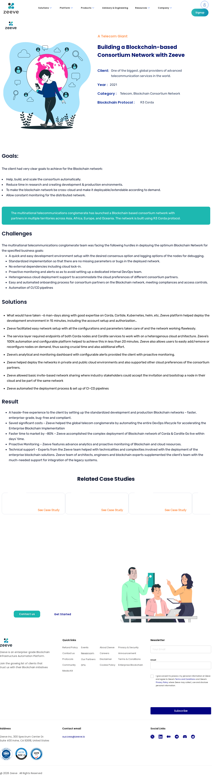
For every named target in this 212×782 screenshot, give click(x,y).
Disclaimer (106, 659)
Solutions (45, 8)
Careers (104, 653)
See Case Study (48, 510)
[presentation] (177, 705)
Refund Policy (70, 647)
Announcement (127, 653)
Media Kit (67, 670)
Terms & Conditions (129, 659)
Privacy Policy (162, 682)
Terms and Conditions (185, 679)
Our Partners (88, 659)
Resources (142, 8)
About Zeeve (107, 647)
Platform (66, 8)
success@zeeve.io (73, 736)
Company (165, 8)
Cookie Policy (107, 665)
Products (87, 8)
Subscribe (181, 711)
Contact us (68, 653)
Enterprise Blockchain (130, 665)
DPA (83, 665)
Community (69, 665)
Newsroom (87, 653)
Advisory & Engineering (115, 7)
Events (84, 647)
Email (153, 660)
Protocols (67, 659)
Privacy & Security (128, 647)
